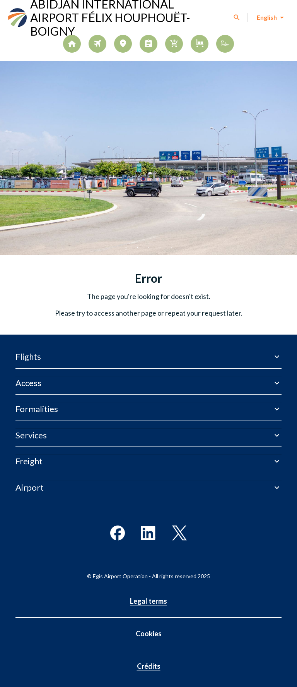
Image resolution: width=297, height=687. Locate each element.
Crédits (148, 666)
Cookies (149, 633)
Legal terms (148, 601)
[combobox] (270, 17)
